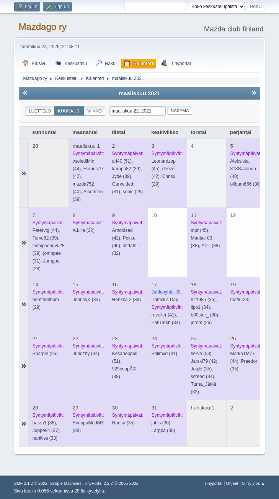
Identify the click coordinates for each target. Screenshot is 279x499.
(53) (201, 353)
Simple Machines (66, 483)
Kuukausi (69, 111)
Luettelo (40, 111)
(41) (164, 315)
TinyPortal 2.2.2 (98, 483)
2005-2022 (129, 483)
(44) (46, 230)
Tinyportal (213, 483)
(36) (203, 299)
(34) (166, 322)
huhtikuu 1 (203, 408)
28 (35, 146)
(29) (133, 191)
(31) (164, 353)
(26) (201, 322)
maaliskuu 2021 (139, 93)
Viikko (94, 111)
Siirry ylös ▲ (253, 483)
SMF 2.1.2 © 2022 (30, 483)
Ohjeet (232, 483)
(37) (46, 430)
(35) (201, 369)
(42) (204, 361)
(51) (122, 161)
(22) (84, 230)
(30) (245, 184)
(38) (211, 245)
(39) (126, 168)
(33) (86, 299)
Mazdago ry (42, 26)
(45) (199, 230)
